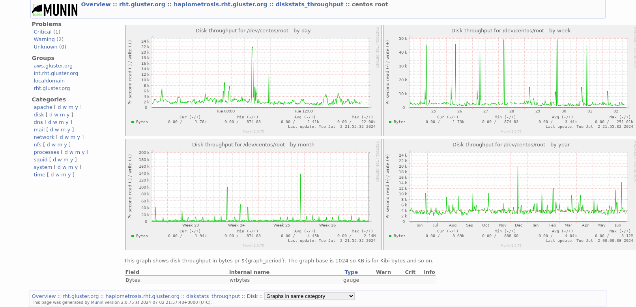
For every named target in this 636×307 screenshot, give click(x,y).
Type (351, 272)
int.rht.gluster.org (56, 73)
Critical (43, 32)
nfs (38, 145)
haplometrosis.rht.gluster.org (221, 4)
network (44, 137)
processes (47, 152)
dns (38, 122)
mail (39, 130)
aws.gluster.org (53, 66)
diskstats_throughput (311, 4)
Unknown (46, 47)
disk (39, 115)
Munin (97, 302)
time (39, 175)
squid (41, 160)
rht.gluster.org (143, 4)
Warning (44, 39)
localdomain (49, 81)
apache (43, 107)
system (43, 167)
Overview (97, 4)
